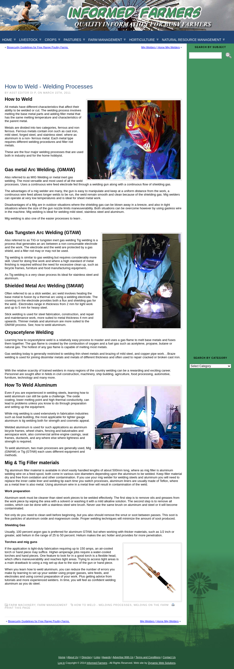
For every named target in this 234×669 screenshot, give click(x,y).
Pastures (72, 40)
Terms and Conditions (147, 657)
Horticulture (142, 40)
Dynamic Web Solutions (162, 662)
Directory (87, 657)
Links (97, 657)
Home (61, 657)
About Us (72, 657)
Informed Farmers (97, 662)
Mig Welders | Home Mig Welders (160, 47)
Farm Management (105, 40)
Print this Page (17, 607)
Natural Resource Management (191, 40)
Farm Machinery (22, 604)
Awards (106, 657)
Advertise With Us (123, 657)
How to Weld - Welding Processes (103, 604)
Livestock (28, 40)
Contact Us (169, 657)
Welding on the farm (151, 604)
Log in (61, 662)
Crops (50, 40)
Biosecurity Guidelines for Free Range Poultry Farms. (37, 47)
